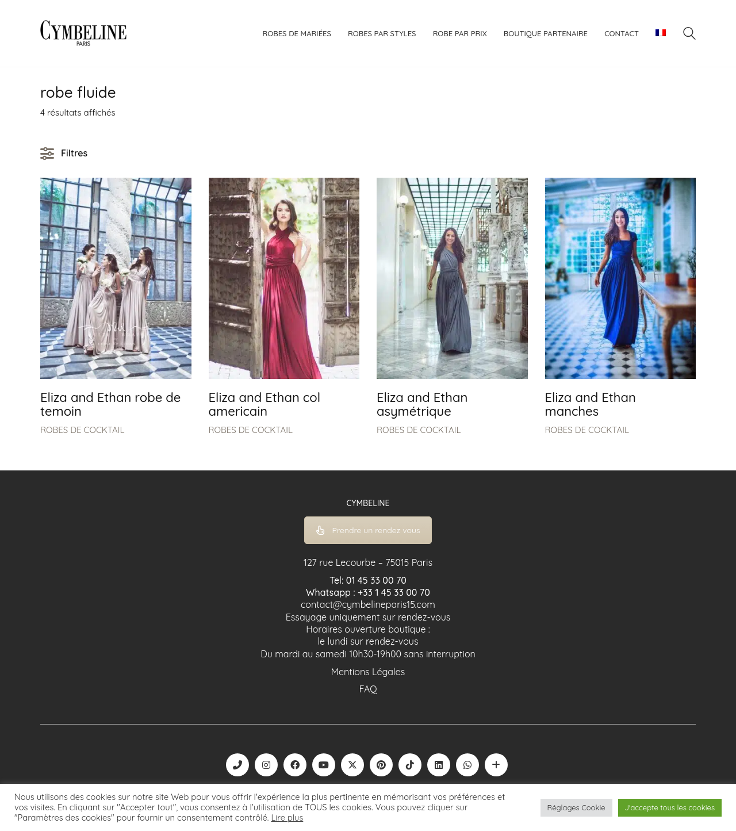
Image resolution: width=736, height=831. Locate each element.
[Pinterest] (381, 764)
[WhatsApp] (467, 764)
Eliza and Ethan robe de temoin (110, 404)
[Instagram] (266, 764)
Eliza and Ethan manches (590, 404)
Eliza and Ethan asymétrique (422, 404)
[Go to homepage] (83, 33)
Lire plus (287, 818)
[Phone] (237, 764)
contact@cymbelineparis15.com (368, 604)
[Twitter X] (352, 764)
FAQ (368, 689)
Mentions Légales (368, 671)
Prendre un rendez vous (368, 530)
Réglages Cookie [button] (576, 807)
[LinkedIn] (438, 764)
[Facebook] (294, 764)
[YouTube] (323, 764)
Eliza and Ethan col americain (265, 404)
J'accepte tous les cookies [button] (670, 807)
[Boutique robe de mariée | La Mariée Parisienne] (496, 764)
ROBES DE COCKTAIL (82, 429)
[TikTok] (409, 764)
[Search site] (689, 35)
